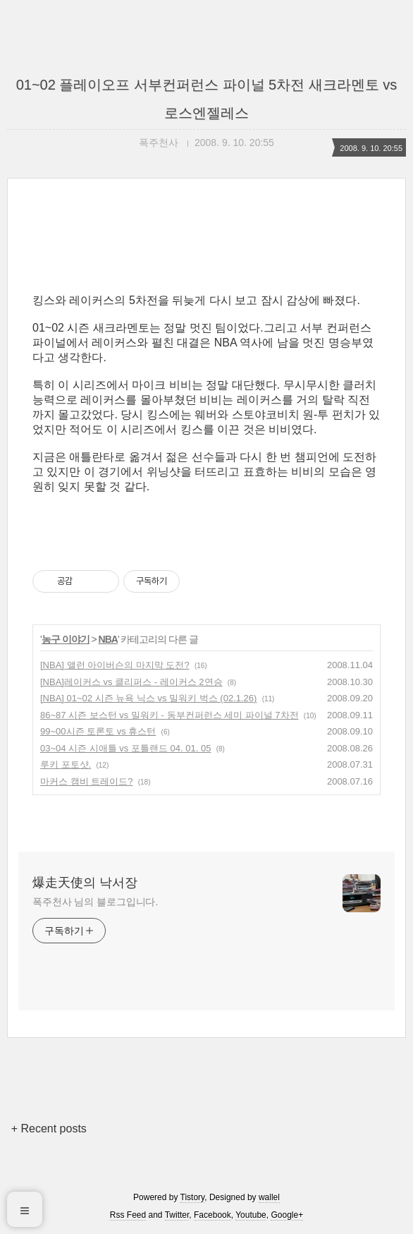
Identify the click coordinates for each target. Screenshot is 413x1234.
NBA (108, 639)
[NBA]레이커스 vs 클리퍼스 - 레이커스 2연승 (131, 682)
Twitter (177, 1215)
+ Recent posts (49, 1129)
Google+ (287, 1215)
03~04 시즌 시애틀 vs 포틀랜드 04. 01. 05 (125, 748)
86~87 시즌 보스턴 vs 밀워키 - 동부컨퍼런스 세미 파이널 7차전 (169, 715)
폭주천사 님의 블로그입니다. (95, 901)
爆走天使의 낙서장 (84, 883)
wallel (269, 1197)
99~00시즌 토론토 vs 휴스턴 (98, 731)
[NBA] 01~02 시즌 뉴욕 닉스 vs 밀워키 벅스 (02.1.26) (148, 698)
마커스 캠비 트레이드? (86, 781)
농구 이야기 (66, 639)
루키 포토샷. (65, 764)
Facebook (212, 1215)
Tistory (192, 1197)
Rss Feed (128, 1215)
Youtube (250, 1215)
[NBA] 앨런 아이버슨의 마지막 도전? (115, 665)
